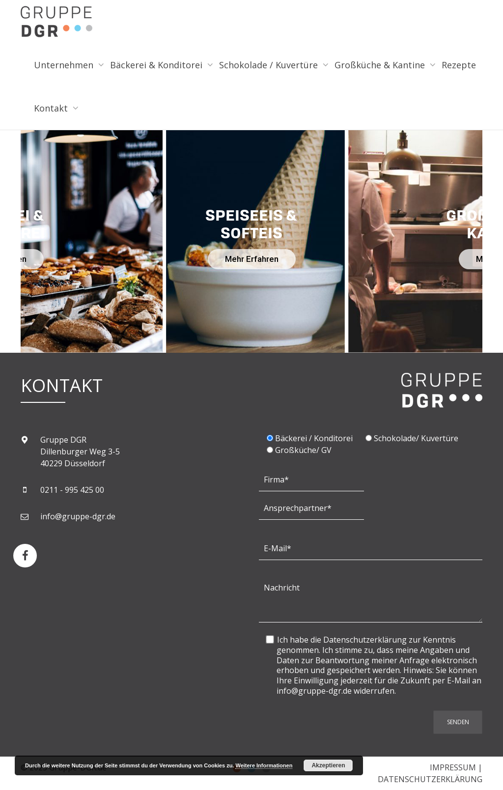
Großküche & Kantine (381, 65)
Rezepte (459, 65)
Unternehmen (65, 65)
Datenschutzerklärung (365, 639)
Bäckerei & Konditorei (157, 65)
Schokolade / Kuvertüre (269, 65)
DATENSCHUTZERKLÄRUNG (430, 779)
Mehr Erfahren (252, 259)
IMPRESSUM (453, 767)
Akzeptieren (328, 765)
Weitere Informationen (263, 765)
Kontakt (52, 108)
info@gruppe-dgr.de (77, 516)
